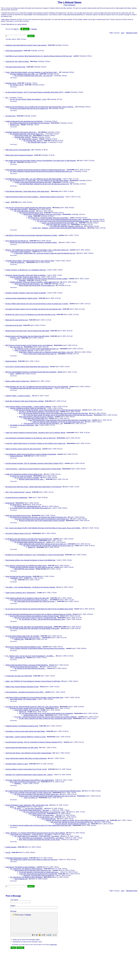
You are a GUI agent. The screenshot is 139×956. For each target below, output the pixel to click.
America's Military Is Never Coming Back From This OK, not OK (26, 769)
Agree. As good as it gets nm (23, 350)
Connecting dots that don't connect (16, 858)
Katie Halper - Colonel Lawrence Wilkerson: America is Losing (25, 737)
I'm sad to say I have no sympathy (21, 476)
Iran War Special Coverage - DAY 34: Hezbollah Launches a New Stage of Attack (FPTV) (34, 463)
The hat (7, 852)
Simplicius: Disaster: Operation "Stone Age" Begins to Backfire (25, 293)
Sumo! (7, 202)
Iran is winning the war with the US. (17, 241)
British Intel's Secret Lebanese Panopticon (19, 155)
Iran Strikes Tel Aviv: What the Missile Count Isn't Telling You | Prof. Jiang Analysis (31, 706)
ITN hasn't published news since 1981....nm (24, 74)
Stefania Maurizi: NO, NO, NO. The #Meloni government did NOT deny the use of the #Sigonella (36, 386)
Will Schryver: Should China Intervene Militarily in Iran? (23, 647)
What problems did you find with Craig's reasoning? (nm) (32, 870)
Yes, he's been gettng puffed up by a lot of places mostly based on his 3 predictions (46, 713)
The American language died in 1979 (31, 212)
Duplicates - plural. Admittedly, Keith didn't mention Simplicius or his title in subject (41, 278)
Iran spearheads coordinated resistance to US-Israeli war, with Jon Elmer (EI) (30, 438)
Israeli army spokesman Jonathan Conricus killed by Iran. (24, 474)
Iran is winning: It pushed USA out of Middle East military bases (26, 565)
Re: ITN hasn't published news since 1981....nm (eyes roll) (33, 75)
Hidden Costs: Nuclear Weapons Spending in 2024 (21, 686)
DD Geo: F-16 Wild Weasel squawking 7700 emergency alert (39, 411)
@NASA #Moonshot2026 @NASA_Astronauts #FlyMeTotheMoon (26, 665)
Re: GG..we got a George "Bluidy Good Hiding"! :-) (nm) (28, 99)
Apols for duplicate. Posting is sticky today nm (25, 277)
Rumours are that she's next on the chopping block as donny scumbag (42, 520)
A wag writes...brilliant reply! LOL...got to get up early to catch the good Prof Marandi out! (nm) (44, 253)
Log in (25, 29)
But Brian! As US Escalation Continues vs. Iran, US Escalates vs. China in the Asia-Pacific (34, 555)
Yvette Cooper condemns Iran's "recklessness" (20, 592)
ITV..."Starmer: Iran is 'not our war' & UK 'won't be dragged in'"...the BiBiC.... (30, 656)
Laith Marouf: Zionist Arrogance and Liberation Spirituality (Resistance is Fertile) (31, 235)
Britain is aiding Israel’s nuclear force (17, 381)
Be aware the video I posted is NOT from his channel (27, 708)
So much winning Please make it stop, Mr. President (22, 636)
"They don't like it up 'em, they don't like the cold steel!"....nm (43, 423)
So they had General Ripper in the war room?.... (25, 637)
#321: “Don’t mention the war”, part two (18, 492)
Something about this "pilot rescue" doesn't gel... (21, 132)
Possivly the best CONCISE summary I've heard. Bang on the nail (31, 567)
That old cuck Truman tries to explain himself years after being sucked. (28, 207)
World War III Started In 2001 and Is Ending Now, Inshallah (24, 401)
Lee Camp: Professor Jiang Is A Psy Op (18, 533)
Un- (15, 580)
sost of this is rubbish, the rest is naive (26, 710)
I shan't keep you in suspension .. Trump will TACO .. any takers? (31, 834)
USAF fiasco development (13, 50)
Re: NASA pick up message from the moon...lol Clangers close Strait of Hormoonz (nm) (38, 517)
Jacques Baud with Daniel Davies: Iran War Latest (21, 747)
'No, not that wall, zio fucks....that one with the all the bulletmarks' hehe (42, 619)
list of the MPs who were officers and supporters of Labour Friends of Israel (34, 616)
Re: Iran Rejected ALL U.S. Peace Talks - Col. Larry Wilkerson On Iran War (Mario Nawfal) (39, 180)
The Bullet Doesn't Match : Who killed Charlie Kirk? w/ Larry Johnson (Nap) (29, 261)
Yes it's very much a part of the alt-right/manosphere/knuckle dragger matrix (57, 219)
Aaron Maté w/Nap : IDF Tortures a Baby (23, 699)
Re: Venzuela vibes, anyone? (28, 139)
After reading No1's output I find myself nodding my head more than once (33, 859)
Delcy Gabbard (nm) (21, 879)
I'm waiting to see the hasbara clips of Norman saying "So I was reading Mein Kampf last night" (41, 825)
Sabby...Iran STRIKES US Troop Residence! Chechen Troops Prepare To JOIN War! (33, 681)
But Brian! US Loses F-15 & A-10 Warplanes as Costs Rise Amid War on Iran (30, 314)
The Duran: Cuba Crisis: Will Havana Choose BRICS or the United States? (29, 780)
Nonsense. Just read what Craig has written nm (38, 875)
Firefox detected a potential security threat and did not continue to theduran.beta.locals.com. (35, 170)
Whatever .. (18, 783)
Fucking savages (10, 847)
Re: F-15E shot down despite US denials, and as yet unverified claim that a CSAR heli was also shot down (53, 413)
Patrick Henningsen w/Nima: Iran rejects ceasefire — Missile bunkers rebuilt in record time (34, 197)
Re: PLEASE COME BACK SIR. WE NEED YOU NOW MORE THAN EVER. (35, 628)
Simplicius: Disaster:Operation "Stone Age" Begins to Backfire (25, 275)
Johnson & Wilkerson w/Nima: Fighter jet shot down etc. (28, 408)
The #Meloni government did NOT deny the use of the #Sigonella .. (31, 388)
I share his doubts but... (17, 262)
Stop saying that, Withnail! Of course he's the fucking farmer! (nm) (72, 822)
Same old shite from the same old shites (18, 576)
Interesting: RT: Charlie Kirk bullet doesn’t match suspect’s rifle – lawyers (29, 774)
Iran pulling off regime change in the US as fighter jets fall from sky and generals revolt (33, 309)
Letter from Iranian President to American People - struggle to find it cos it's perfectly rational (35, 432)
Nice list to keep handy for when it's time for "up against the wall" (35, 617)
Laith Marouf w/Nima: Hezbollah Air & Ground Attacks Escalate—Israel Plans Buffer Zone (34, 697)
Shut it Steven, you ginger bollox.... (43, 815)
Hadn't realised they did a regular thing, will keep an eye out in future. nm (43, 544)
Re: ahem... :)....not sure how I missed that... (28, 808)
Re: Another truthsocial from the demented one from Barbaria (30, 123)
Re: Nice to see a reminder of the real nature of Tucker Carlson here (36, 794)
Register (28, 915)
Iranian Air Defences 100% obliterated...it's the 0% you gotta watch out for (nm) (58, 422)
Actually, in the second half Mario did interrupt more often (32, 182)
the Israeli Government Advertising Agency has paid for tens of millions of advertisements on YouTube (38, 614)
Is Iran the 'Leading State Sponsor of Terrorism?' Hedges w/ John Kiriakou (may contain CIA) (35, 443)
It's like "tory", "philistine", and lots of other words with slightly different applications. (59, 228)
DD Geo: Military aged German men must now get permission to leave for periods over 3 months (36, 303)
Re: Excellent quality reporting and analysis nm (29, 542)
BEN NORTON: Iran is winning (24, 569)
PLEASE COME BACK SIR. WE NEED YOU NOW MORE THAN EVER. (28, 627)
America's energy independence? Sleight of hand (21, 298)
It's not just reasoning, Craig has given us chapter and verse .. (39, 872)
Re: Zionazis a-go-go (17, 85)
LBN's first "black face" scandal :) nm (58, 224)
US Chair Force (10, 116)
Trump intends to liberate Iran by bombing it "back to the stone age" (27, 598)
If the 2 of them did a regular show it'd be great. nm (40, 354)
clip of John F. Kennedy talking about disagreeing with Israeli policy (27, 366)
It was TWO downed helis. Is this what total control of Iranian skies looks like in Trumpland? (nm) (59, 420)
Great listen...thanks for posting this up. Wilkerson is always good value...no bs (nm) (46, 352)
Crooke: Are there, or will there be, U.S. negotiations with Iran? (25, 270)
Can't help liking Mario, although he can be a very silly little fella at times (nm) (44, 184)
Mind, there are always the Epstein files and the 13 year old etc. (39, 839)
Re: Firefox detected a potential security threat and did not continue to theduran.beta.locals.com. (41, 171)
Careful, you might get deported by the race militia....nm (60, 223)
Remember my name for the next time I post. (26, 946)
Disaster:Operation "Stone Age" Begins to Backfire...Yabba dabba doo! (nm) (34, 282)
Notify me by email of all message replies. (25, 943)
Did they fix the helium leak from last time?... (24, 667)
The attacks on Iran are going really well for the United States (25, 731)
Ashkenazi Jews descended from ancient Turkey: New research (26, 45)
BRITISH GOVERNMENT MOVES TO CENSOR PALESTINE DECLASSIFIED (30, 372)
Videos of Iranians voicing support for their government (23, 449)
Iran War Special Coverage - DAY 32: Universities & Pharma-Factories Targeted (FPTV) (33, 742)
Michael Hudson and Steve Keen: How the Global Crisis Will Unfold (27, 331)
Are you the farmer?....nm (45, 817)
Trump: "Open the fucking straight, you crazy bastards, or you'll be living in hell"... (31, 72)
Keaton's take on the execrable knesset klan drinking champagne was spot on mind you (47, 796)
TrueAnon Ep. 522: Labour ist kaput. (17, 61)
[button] (38, 939)
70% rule (13, 162)
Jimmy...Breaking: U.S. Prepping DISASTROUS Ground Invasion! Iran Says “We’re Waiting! (35, 833)
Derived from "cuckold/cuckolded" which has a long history (42, 214)
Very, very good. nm (16, 347)
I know (30, 216)
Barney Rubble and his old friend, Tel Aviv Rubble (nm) (36, 285)
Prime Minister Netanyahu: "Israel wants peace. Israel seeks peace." (27, 191)
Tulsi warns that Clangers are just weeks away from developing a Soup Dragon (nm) (41, 519)
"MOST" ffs (22, 712)
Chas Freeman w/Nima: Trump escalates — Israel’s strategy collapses (28, 406)
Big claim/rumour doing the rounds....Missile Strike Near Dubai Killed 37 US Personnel (33, 487)
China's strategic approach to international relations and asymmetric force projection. (37, 648)
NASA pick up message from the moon (18, 515)
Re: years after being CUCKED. (24, 211)
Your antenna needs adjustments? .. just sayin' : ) (35, 810)
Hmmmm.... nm (15, 338)
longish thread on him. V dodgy (33, 715)
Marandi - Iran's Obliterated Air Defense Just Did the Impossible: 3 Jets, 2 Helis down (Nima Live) (37, 250)
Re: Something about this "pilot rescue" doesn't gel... (27, 134)
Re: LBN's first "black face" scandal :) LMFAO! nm (67, 226)
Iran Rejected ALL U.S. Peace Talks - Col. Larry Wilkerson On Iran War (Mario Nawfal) (33, 179)
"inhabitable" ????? (16, 578)
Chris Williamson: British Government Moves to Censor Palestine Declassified (30, 454)
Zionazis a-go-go (10, 83)
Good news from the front (13, 325)
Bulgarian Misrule (11, 361)
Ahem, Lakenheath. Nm (17, 657)
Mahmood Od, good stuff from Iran (16, 320)
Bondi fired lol (9, 503)
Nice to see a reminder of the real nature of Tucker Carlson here (30, 792)
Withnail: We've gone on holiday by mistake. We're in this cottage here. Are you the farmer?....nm (77, 820)
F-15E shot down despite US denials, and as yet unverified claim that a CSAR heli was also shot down (47, 410)
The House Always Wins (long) (15, 67)
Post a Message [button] (69, 5)
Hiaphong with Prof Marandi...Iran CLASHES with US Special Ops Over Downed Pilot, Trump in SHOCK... (39, 107)
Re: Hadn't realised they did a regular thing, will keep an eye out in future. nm (48, 545)
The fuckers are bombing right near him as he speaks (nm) (29, 108)
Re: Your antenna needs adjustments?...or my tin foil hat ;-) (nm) (44, 812)
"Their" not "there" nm (30, 797)
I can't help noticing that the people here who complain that (38, 874)
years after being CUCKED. (19, 209)
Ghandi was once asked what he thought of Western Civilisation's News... (34, 242)
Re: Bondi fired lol (16, 504)
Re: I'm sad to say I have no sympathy (26, 477)
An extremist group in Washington (16, 497)
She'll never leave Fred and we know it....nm (28, 284)
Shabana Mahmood (16, 456)
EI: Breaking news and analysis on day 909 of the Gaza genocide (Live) (28, 539)
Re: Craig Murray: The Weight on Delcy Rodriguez (26, 869)
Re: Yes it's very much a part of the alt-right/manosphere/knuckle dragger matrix (63, 221)
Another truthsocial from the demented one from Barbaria (24, 121)
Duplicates (22, 280)
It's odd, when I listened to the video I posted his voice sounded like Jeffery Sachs (45, 718)
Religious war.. (15, 125)
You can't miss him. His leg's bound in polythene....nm (72, 824)
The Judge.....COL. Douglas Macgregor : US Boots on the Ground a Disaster (30, 587)
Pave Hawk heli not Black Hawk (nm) (35, 418)
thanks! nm (31, 547)
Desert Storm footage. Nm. (23, 135)
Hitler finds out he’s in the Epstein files (17, 150)
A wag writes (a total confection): (20, 251)
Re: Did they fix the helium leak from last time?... (30, 668)
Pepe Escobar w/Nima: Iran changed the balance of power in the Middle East (30, 560)
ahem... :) (13, 807)
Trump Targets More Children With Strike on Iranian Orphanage (26, 758)
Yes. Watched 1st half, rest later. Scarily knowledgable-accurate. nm (36, 348)
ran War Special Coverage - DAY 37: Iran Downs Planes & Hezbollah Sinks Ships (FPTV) (34, 92)
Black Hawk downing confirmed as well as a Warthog (36, 416)
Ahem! (12, 374)
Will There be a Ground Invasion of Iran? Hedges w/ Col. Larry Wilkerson (29, 345)
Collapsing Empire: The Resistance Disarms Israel (21, 726)
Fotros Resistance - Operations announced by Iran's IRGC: (24, 692)
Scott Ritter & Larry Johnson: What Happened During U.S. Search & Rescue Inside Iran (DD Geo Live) (38, 56)
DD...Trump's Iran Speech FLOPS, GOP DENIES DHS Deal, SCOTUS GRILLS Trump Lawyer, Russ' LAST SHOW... (43, 528)
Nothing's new (19, 639)
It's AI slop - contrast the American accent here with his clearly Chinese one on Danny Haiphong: (45, 717)
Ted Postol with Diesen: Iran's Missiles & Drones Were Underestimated (28, 753)
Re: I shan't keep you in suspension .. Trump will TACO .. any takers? (36, 836)
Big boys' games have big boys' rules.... (32, 479)
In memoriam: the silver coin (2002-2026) (18, 676)
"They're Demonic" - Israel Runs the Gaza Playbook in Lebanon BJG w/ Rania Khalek (33, 469)
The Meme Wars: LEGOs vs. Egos (16, 764)
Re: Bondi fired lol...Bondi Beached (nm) (27, 506)
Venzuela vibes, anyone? (22, 137)
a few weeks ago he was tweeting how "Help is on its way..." (29, 600)
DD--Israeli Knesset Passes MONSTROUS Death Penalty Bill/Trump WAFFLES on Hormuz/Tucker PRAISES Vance (43, 791)
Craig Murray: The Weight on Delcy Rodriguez (20, 867)
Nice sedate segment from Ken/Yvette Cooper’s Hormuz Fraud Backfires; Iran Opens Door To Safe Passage (40, 160)
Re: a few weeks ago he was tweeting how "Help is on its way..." (35, 601)
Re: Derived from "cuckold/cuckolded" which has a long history (48, 218)
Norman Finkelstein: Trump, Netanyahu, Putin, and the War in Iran (26, 805)
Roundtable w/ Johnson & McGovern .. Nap (24, 425)
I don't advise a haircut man (37, 813)
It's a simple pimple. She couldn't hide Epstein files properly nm (30, 508)
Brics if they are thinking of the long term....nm (25, 782)
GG (6, 97)
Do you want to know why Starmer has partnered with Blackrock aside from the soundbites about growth (39, 609)
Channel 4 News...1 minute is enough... (18, 396)
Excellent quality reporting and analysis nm (24, 540)
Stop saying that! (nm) (49, 818)
